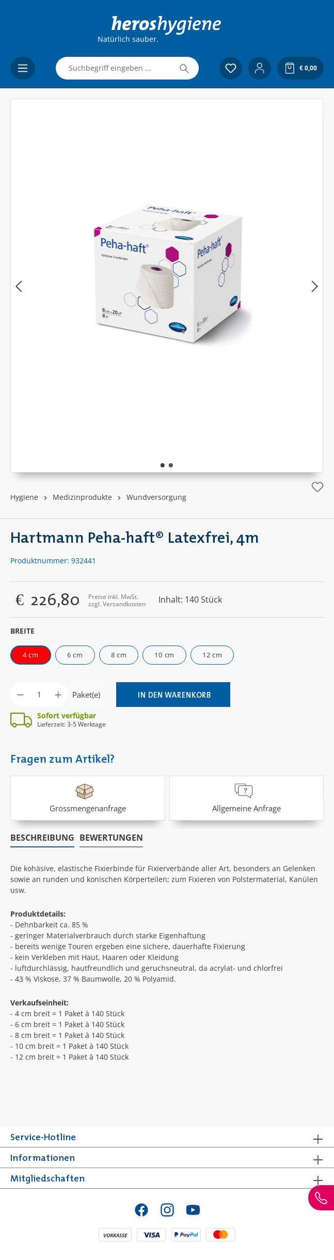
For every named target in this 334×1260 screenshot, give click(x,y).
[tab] (42, 838)
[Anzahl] (39, 694)
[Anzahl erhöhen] (58, 694)
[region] (167, 285)
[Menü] (22, 68)
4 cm (31, 654)
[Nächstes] (315, 286)
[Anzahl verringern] (20, 694)
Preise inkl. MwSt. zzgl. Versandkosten (117, 600)
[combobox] (113, 68)
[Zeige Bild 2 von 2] (171, 465)
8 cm (119, 654)
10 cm (164, 654)
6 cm (75, 654)
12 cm (212, 654)
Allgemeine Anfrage (246, 797)
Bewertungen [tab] (111, 837)
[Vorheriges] (18, 286)
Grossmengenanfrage (88, 797)
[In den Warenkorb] (173, 694)
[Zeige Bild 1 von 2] (163, 465)
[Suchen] (184, 68)
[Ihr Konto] (259, 68)
